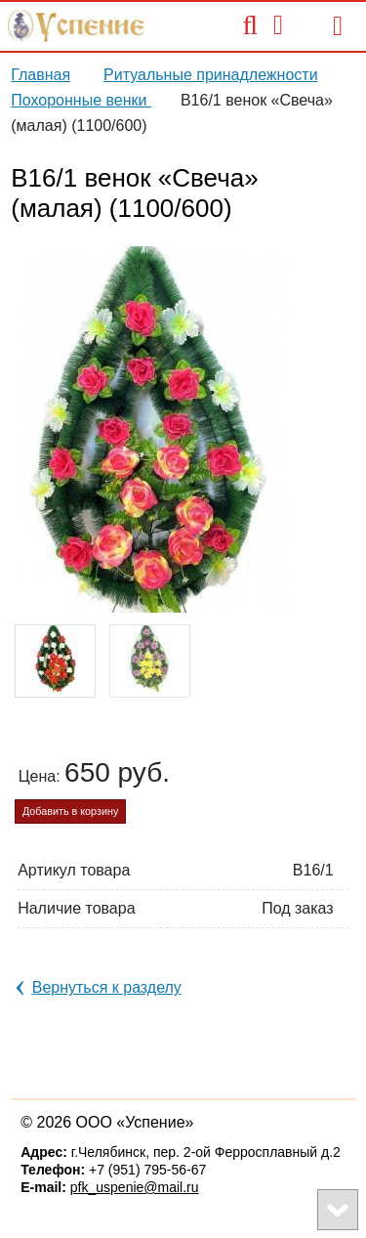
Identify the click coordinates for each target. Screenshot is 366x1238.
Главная (40, 74)
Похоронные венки (81, 100)
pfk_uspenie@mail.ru (134, 1187)
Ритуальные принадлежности (210, 74)
